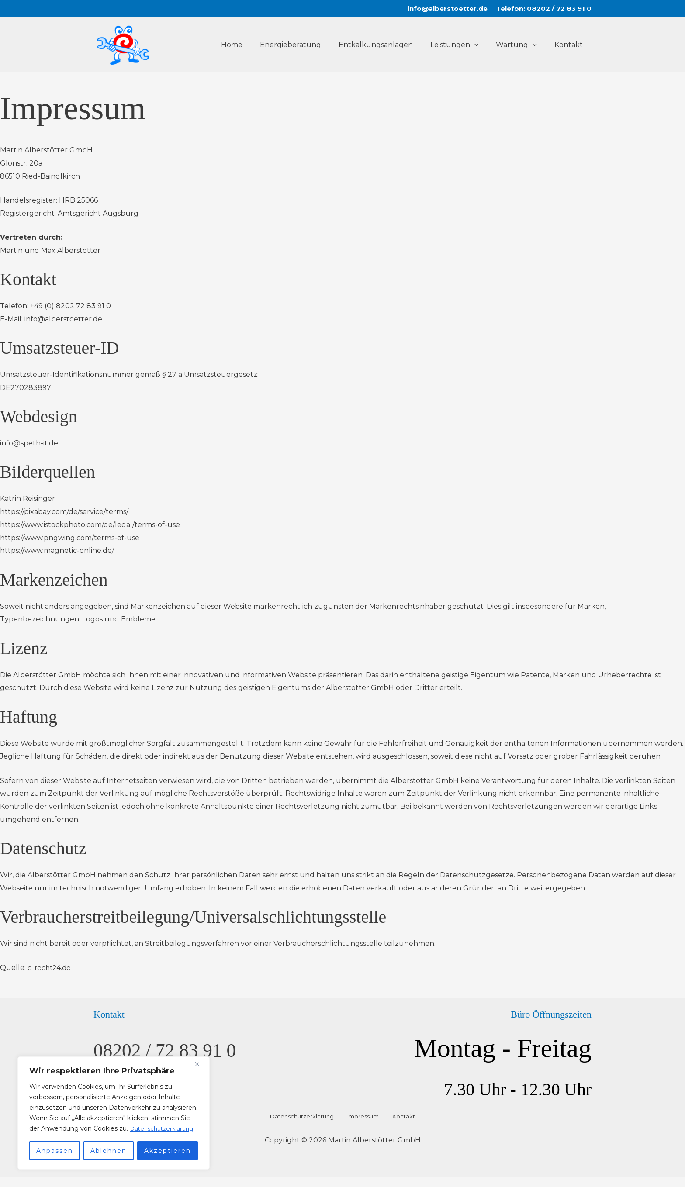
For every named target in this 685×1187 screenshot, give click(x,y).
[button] (483, 45)
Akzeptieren (167, 1151)
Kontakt (570, 45)
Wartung (521, 45)
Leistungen (463, 45)
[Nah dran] (200, 1054)
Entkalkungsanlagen (388, 45)
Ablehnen (108, 1151)
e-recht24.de (50, 967)
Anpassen (54, 1151)
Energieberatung (306, 45)
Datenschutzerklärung (74, 1129)
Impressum (364, 1120)
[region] (113, 1108)
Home (251, 45)
